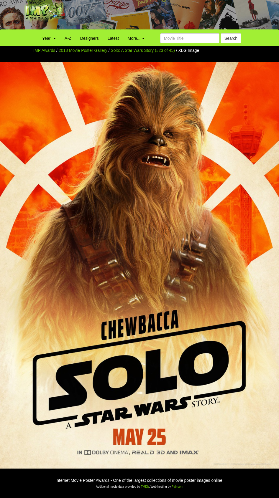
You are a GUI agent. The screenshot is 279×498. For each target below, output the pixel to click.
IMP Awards (44, 50)
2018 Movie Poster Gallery (83, 50)
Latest (113, 38)
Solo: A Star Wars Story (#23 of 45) (143, 50)
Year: (49, 38)
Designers (89, 38)
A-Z (68, 38)
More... (136, 38)
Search (230, 38)
